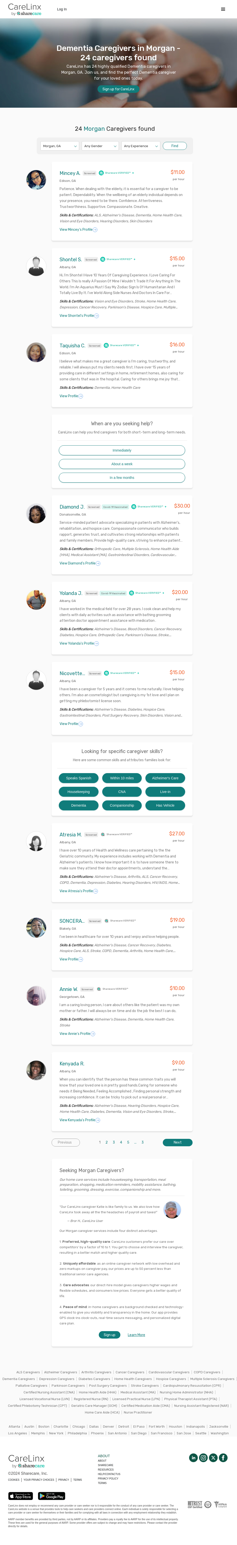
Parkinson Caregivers (68, 1385)
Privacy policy (108, 1478)
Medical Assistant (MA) (138, 1392)
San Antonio (117, 1433)
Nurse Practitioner (138, 1412)
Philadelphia (77, 1433)
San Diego (139, 1433)
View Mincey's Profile (79, 229)
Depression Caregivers (56, 1379)
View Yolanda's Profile (79, 643)
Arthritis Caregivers (96, 1372)
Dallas (94, 1426)
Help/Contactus (109, 1474)
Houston (175, 1426)
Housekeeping (79, 792)
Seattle (200, 1433)
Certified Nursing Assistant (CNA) (49, 1392)
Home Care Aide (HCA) (102, 1412)
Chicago (78, 1426)
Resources (106, 1469)
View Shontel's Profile (79, 315)
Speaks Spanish (78, 778)
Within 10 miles (122, 778)
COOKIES (14, 1480)
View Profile (71, 396)
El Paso (139, 1426)
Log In (62, 9)
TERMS (77, 1480)
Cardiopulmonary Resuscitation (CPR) (192, 1385)
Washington (220, 1433)
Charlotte (61, 1426)
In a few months (122, 478)
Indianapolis (195, 1426)
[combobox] (43, 146)
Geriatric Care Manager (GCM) (94, 1406)
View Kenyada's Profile (80, 1120)
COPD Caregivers (207, 1372)
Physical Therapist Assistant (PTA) (190, 1399)
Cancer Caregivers (130, 1372)
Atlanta (14, 1426)
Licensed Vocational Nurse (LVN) (45, 1399)
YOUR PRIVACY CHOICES (39, 1480)
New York (56, 1433)
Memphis (38, 1433)
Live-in (165, 792)
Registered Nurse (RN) (91, 1399)
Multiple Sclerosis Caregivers (212, 1379)
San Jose (184, 1433)
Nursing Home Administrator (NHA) (186, 1392)
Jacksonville (218, 1426)
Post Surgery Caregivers (108, 1385)
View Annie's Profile (77, 1033)
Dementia (78, 805)
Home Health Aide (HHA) (97, 1392)
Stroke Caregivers (145, 1385)
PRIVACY (63, 1480)
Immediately (122, 450)
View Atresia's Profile (79, 891)
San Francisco (161, 1433)
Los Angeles (17, 1433)
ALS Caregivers (28, 1372)
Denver (108, 1426)
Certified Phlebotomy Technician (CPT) (37, 1406)
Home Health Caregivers (133, 1379)
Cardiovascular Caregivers (169, 1372)
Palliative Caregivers (31, 1385)
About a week (122, 464)
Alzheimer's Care (165, 778)
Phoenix (97, 1433)
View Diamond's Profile (80, 563)
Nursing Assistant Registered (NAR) (201, 1406)
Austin (29, 1426)
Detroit (123, 1426)
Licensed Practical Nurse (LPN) (136, 1399)
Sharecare (105, 1465)
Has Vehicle (165, 805)
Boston (43, 1426)
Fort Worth (157, 1426)
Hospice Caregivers (171, 1379)
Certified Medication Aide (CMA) (145, 1406)
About (102, 1460)
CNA (122, 792)
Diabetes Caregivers (94, 1379)
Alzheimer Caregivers (60, 1372)
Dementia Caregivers (18, 1379)
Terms (102, 1483)
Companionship (122, 805)
